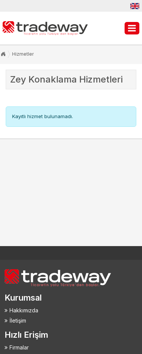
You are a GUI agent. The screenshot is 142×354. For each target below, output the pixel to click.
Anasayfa (3, 54)
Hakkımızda (23, 310)
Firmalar (19, 347)
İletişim (17, 320)
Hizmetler (23, 54)
